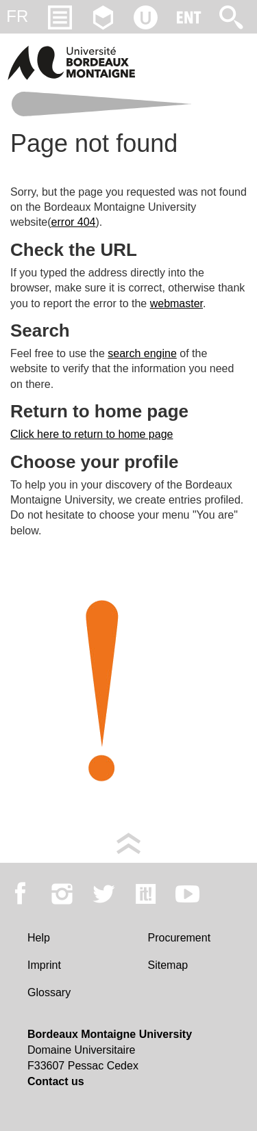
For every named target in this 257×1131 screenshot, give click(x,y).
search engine (142, 353)
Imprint (44, 965)
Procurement (179, 938)
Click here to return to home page (91, 434)
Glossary (49, 992)
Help (38, 938)
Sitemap (168, 965)
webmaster (176, 303)
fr (17, 16)
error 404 (73, 222)
